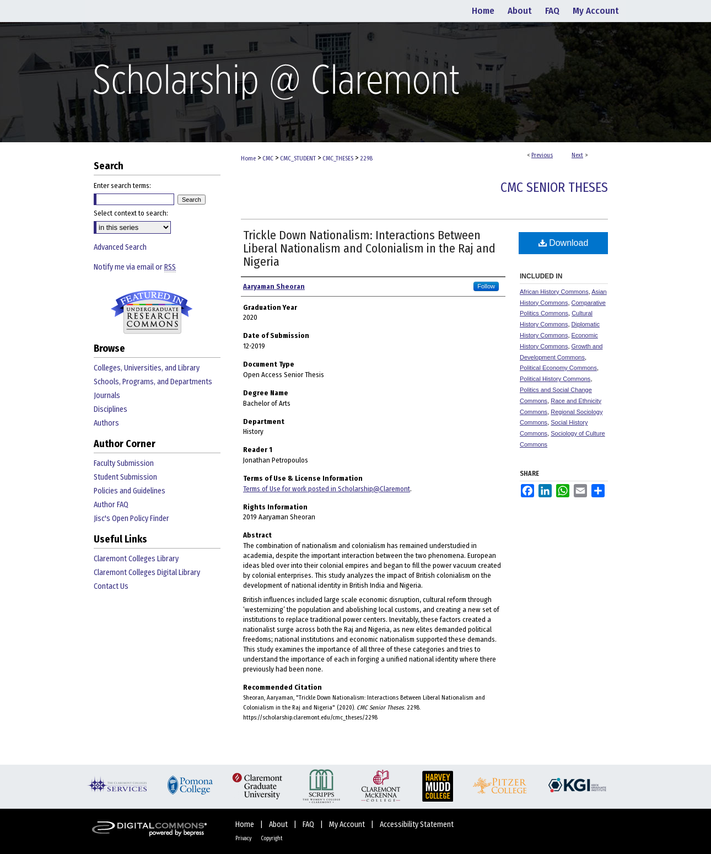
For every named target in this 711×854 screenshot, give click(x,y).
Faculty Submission (124, 463)
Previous (542, 155)
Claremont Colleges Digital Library (147, 572)
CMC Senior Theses (554, 187)
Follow (486, 286)
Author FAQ (111, 504)
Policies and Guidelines (129, 491)
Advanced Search (120, 247)
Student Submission (125, 477)
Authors (106, 423)
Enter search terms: (122, 185)
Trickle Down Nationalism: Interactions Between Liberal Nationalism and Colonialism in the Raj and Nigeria (369, 248)
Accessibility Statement (417, 824)
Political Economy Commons (558, 367)
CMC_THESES (337, 158)
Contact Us (111, 586)
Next (577, 155)
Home (248, 158)
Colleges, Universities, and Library (147, 368)
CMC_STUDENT (298, 158)
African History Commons (554, 291)
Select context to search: (131, 213)
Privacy (243, 838)
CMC (267, 158)
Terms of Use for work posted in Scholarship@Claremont (326, 489)
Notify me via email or (135, 267)
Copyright (271, 838)
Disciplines (110, 409)
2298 (366, 158)
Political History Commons (555, 378)
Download (563, 243)
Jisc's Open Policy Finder (131, 518)
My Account (348, 824)
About (279, 824)
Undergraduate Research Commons (151, 312)
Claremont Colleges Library (136, 558)
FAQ (309, 824)
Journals (107, 395)
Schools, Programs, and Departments (153, 381)
